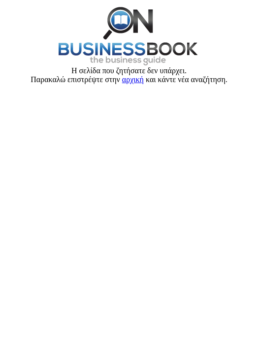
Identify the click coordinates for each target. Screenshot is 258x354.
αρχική (133, 79)
